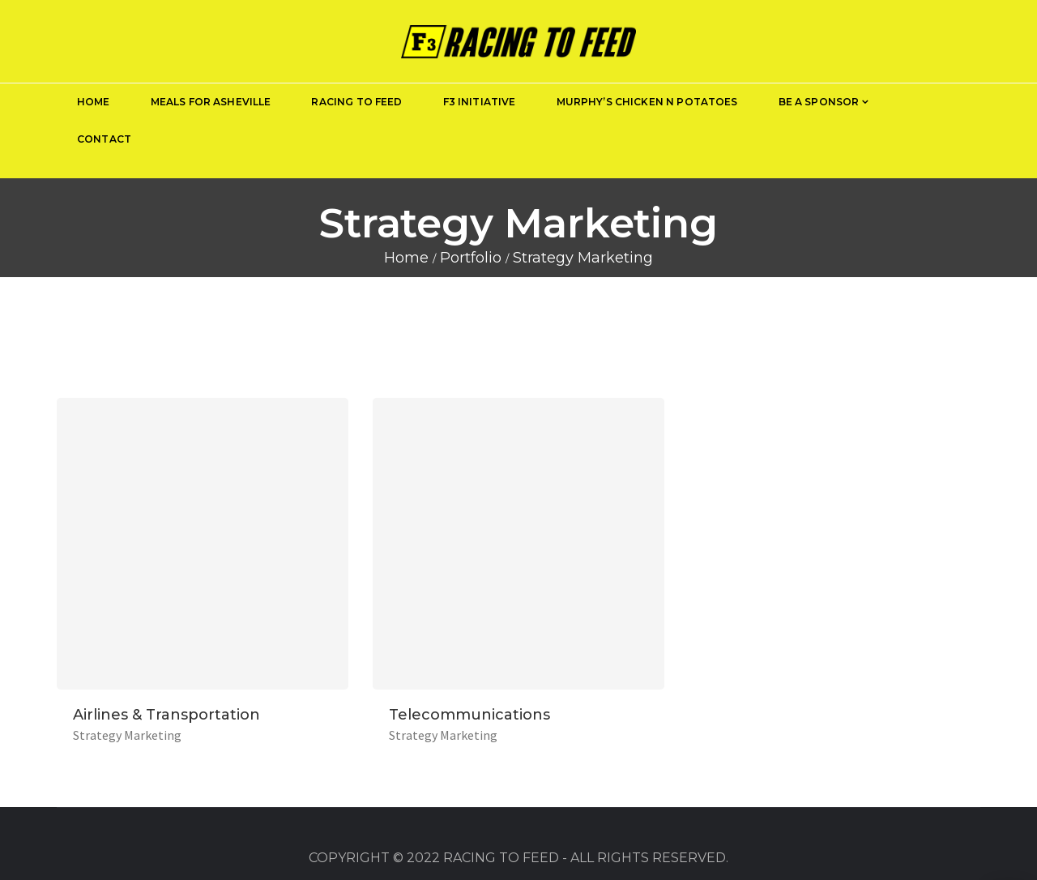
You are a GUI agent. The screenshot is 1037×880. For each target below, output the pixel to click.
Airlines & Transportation (166, 715)
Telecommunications (469, 715)
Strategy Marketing (127, 735)
